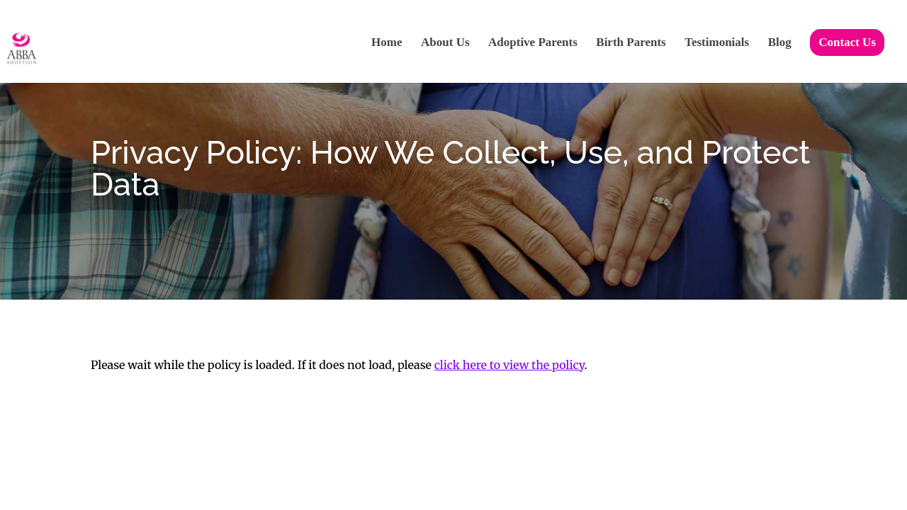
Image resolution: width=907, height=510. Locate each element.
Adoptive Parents (533, 43)
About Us (445, 43)
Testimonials (717, 43)
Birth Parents (630, 43)
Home (386, 43)
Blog (779, 43)
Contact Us (847, 42)
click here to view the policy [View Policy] (509, 365)
